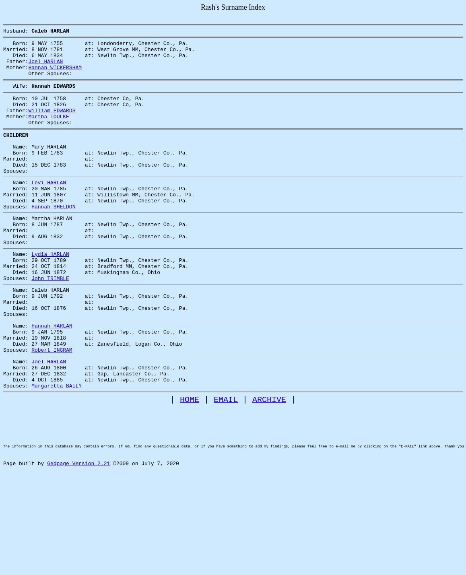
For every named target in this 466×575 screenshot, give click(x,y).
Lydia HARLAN (50, 290)
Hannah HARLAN (51, 373)
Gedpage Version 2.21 (78, 537)
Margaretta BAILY (56, 444)
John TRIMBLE (50, 319)
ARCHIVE (269, 459)
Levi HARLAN (48, 206)
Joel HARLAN (45, 67)
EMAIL (226, 459)
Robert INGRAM (51, 402)
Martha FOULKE (48, 130)
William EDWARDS (51, 123)
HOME (189, 459)
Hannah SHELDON (53, 235)
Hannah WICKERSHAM (55, 74)
